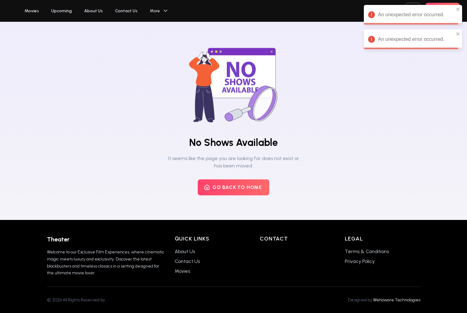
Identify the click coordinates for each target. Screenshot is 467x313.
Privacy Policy (360, 261)
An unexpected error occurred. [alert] (413, 16)
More (159, 11)
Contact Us (126, 11)
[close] (458, 9)
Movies (32, 11)
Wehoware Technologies (396, 300)
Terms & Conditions (367, 251)
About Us (93, 11)
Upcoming (61, 11)
